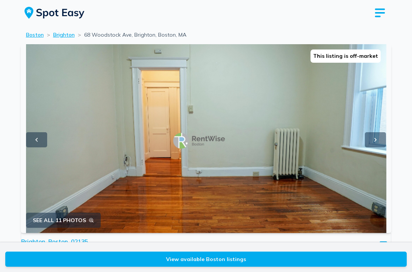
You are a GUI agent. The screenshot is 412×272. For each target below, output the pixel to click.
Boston (35, 34)
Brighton (64, 34)
